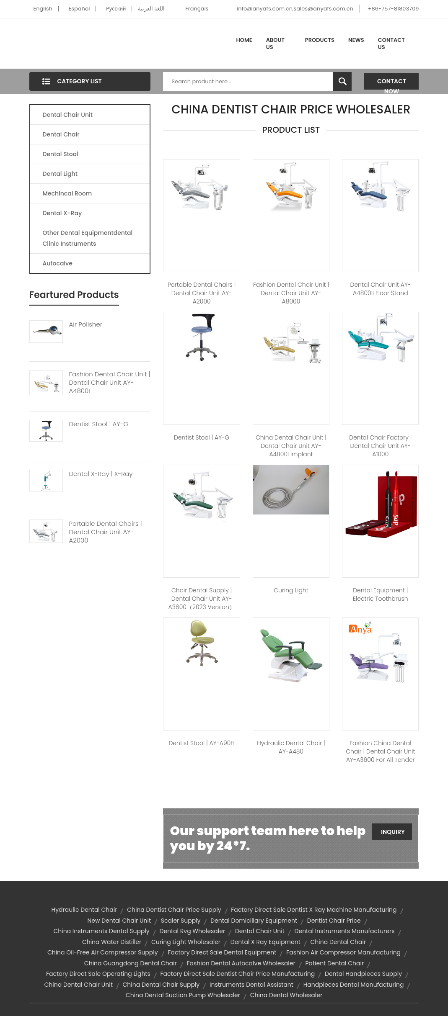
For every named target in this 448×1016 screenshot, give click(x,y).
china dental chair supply (161, 984)
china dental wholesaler (286, 995)
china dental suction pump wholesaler (183, 995)
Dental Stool (60, 154)
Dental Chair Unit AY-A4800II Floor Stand (380, 288)
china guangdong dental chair (130, 963)
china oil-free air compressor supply (102, 952)
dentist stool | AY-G (201, 437)
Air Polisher (86, 324)
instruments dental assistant (251, 984)
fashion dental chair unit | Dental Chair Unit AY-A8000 (291, 293)
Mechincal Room (67, 193)
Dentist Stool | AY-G (99, 424)
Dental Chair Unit (68, 115)
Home (244, 40)
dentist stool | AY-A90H (201, 743)
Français (196, 9)
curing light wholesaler (185, 942)
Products (319, 40)
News (356, 40)
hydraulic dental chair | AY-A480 (291, 747)
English (43, 9)
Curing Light (291, 590)
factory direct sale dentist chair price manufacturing (238, 974)
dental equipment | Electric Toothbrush (380, 594)
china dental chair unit (78, 984)
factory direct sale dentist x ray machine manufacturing (313, 909)
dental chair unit (260, 931)
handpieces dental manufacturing (353, 984)
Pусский (116, 9)
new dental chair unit (119, 920)
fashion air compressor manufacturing (343, 952)
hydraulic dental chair (84, 909)
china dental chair (338, 942)
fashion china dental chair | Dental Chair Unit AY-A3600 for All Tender (380, 751)
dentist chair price (334, 920)
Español (79, 9)
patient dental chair (334, 963)
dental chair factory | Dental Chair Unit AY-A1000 (380, 445)
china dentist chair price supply (174, 909)
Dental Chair (61, 134)
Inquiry (393, 832)
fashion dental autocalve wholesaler (241, 963)
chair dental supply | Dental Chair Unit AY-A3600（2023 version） (201, 598)
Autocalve (58, 263)
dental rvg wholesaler (192, 931)
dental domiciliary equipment (253, 920)
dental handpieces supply (363, 974)
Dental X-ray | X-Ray (101, 474)
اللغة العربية (151, 9)
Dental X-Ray (62, 213)
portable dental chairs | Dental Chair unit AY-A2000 (202, 293)
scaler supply (181, 920)
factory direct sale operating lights (98, 974)
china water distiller (111, 942)
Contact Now (391, 83)
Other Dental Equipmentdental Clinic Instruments (88, 238)
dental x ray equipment (265, 942)
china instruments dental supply (101, 931)
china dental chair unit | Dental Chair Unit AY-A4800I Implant (291, 445)
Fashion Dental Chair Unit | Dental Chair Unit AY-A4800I (109, 382)
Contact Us (391, 43)
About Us (275, 43)
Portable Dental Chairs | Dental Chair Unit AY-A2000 (105, 532)
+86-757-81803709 (393, 9)
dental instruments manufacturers (345, 931)
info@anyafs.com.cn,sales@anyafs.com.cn (295, 9)
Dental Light (60, 174)
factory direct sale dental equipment (222, 952)
